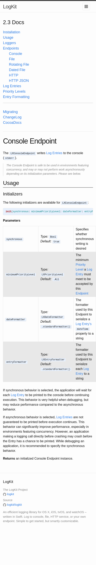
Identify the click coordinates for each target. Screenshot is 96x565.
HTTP (13, 75)
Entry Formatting (16, 97)
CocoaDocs (12, 123)
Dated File (17, 70)
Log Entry (17, 395)
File (12, 59)
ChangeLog (12, 117)
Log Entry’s (84, 324)
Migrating (10, 112)
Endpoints (11, 48)
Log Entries (12, 86)
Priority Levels (14, 91)
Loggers (9, 43)
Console (15, 54)
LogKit (10, 7)
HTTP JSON (19, 81)
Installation (11, 32)
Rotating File (19, 64)
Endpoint (82, 293)
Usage (8, 38)
